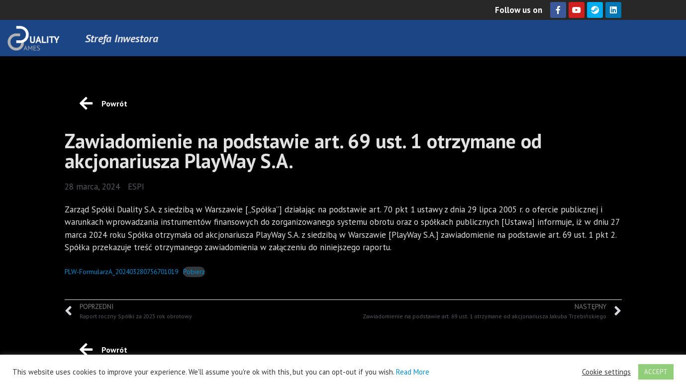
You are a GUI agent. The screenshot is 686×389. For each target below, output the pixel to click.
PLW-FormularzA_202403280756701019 (121, 271)
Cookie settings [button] (606, 372)
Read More (412, 372)
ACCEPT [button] (656, 372)
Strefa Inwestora (121, 38)
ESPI (136, 186)
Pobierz (194, 271)
